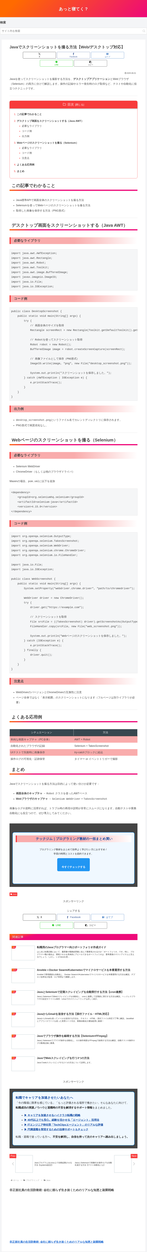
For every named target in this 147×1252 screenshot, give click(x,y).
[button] (144, 31)
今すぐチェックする (73, 861)
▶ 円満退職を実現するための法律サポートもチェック (56, 1117)
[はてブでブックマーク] (73, 55)
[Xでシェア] (30, 55)
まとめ (21, 165)
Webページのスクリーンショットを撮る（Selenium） (49, 136)
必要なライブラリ (32, 118)
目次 (70, 96)
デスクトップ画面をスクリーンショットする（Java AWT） (52, 113)
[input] (73, 31)
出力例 (26, 129)
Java (13, 889)
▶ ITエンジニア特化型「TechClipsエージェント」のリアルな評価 (63, 1112)
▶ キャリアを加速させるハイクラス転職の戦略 (52, 1102)
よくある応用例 (26, 158)
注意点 (26, 151)
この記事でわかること (30, 106)
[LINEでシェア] (95, 55)
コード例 (27, 123)
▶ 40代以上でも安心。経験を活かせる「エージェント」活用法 (61, 1107)
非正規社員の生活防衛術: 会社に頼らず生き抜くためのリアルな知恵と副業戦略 (57, 1229)
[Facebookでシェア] (52, 55)
